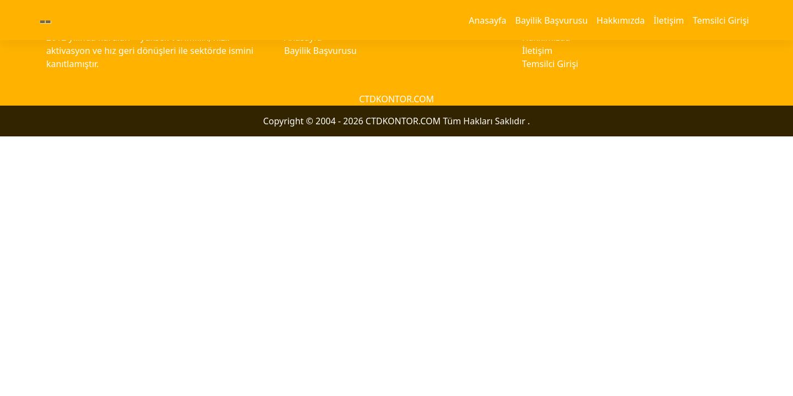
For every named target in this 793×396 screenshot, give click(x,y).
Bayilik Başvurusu (551, 20)
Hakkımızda (620, 20)
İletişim (669, 20)
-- (45, 19)
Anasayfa (487, 20)
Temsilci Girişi (721, 20)
